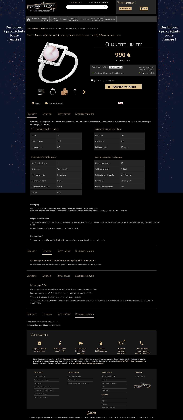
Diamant (104, 404)
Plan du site (105, 390)
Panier (145, 8)
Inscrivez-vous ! (140, 376)
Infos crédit (63, 114)
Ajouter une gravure (101, 80)
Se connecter (126, 8)
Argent (103, 401)
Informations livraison (108, 383)
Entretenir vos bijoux (108, 407)
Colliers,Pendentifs (73, 19)
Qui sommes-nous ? (74, 376)
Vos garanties (72, 380)
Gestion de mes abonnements (44, 390)
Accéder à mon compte (41, 380)
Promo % (35, 18)
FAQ (102, 387)
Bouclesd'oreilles (54, 19)
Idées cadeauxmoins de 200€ (97, 19)
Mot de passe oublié (40, 397)
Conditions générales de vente (78, 383)
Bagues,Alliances (45, 19)
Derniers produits (84, 114)
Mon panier (38, 383)
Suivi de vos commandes (42, 387)
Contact (104, 380)
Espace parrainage (40, 394)
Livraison (47, 114)
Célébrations (110, 19)
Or (102, 397)
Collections (84, 19)
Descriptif (32, 114)
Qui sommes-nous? (76, 2)
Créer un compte (39, 376)
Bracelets (63, 19)
